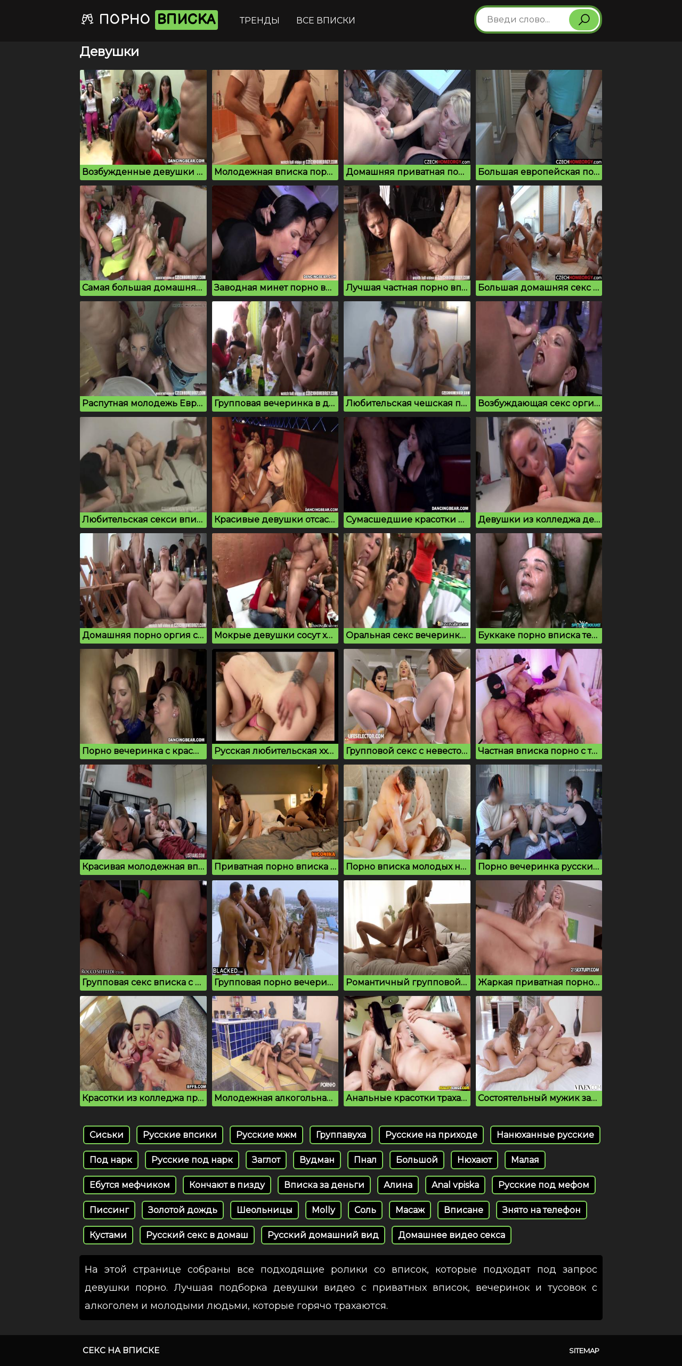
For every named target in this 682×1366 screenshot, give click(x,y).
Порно (149, 20)
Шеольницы (265, 1210)
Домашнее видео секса (451, 1235)
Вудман (317, 1160)
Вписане (463, 1210)
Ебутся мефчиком (130, 1185)
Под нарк (111, 1160)
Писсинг (109, 1210)
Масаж (410, 1210)
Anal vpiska (455, 1185)
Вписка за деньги (324, 1185)
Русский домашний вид (323, 1235)
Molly (323, 1210)
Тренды (260, 20)
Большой (417, 1160)
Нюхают (474, 1160)
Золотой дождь (182, 1210)
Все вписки (325, 20)
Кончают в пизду (227, 1185)
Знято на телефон (541, 1210)
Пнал (365, 1160)
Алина (398, 1185)
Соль (365, 1210)
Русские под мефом (543, 1185)
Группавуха (341, 1135)
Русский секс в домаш (197, 1235)
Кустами (108, 1235)
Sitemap (584, 1350)
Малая (525, 1160)
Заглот (266, 1160)
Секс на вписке (121, 1350)
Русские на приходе (431, 1135)
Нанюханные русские (545, 1135)
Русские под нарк (192, 1160)
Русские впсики (180, 1135)
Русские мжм (266, 1135)
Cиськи (107, 1135)
